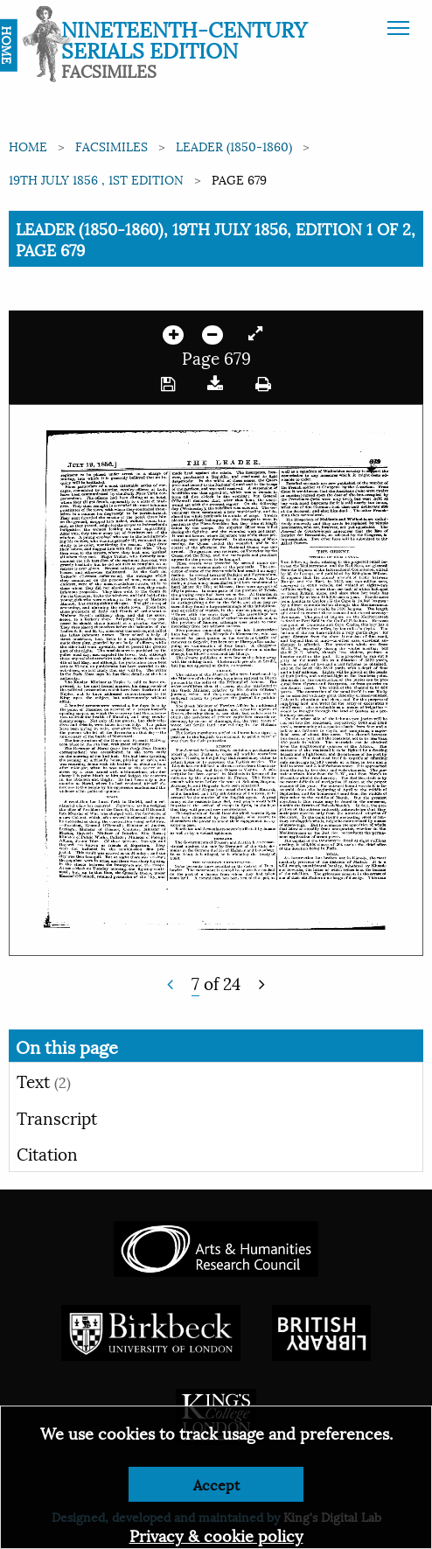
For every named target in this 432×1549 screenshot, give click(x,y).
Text (44, 1080)
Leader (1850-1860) (234, 145)
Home (28, 145)
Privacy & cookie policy (216, 1534)
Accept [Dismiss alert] (216, 1484)
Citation (47, 1153)
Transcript (57, 1117)
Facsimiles (111, 145)
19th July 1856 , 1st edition (96, 179)
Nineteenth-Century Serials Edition (184, 38)
